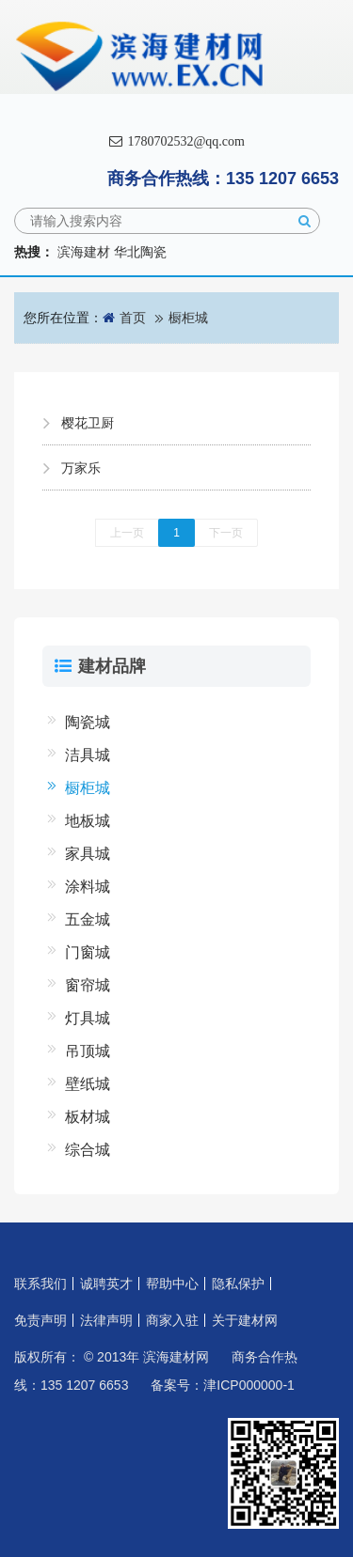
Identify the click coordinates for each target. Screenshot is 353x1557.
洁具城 (87, 755)
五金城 (87, 919)
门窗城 (87, 952)
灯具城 (87, 1018)
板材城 (87, 1117)
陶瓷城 (87, 722)
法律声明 (106, 1320)
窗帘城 (87, 985)
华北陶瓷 (140, 251)
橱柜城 (188, 317)
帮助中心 (172, 1283)
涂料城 (87, 887)
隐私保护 (238, 1283)
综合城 (87, 1150)
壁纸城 (87, 1084)
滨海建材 (83, 251)
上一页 (127, 532)
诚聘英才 (106, 1283)
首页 (133, 317)
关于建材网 (245, 1320)
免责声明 (40, 1320)
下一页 (226, 532)
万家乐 (81, 467)
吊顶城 (87, 1051)
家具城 (87, 854)
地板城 (87, 821)
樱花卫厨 (87, 422)
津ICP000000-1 (249, 1385)
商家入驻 (172, 1320)
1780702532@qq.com (176, 141)
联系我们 (40, 1283)
